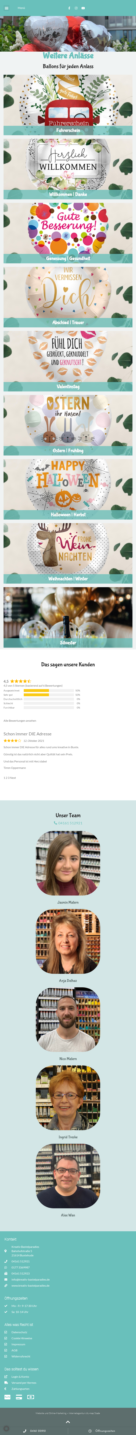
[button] (6, 8)
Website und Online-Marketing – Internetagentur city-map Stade (68, 1413)
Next (13, 777)
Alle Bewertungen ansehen (20, 720)
